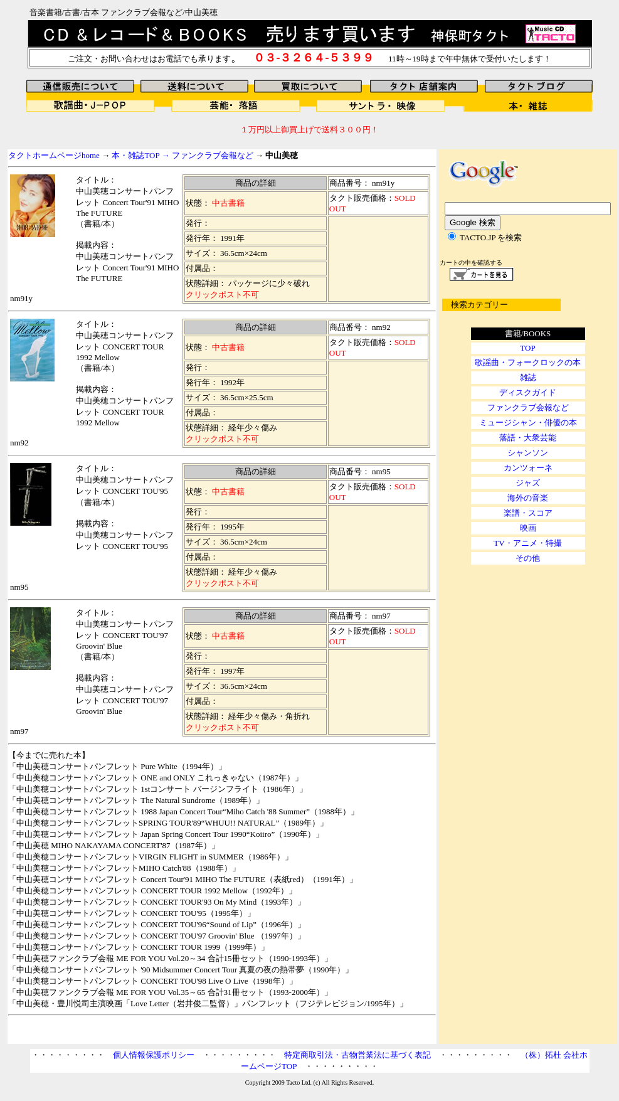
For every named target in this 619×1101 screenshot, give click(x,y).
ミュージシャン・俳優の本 (528, 422)
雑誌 (528, 377)
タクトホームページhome (54, 155)
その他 (528, 558)
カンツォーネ (528, 467)
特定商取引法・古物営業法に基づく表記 (357, 1055)
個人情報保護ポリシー (153, 1055)
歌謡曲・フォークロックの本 (528, 362)
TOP (527, 348)
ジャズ (528, 482)
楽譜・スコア (528, 513)
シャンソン (527, 452)
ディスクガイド (527, 392)
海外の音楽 (527, 498)
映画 (528, 528)
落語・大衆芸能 (527, 437)
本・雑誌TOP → (141, 155)
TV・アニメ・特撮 (527, 543)
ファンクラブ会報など (212, 155)
